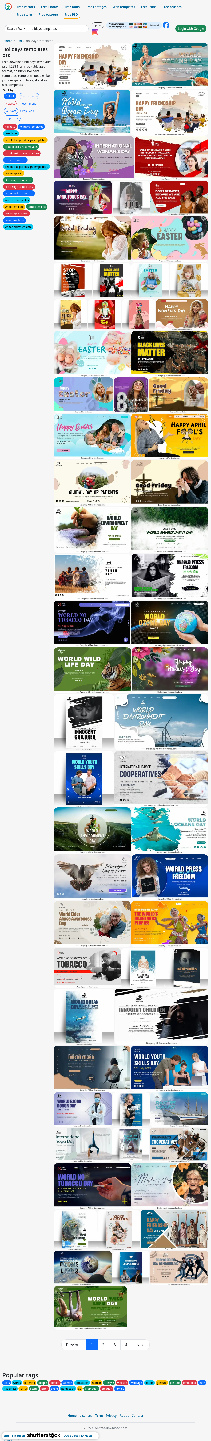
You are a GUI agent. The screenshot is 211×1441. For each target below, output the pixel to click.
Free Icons (148, 7)
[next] (141, 1344)
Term (99, 1416)
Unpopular (12, 118)
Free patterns (49, 14)
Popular (27, 111)
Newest (10, 103)
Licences (86, 1416)
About (124, 1416)
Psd (19, 41)
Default (10, 96)
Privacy (111, 1416)
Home (8, 41)
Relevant (11, 111)
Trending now (29, 96)
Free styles (25, 14)
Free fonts (72, 7)
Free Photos (49, 7)
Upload (97, 25)
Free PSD (71, 14)
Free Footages (96, 7)
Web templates (124, 7)
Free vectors (26, 7)
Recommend (28, 103)
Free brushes (172, 7)
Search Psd (15, 29)
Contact (137, 1416)
